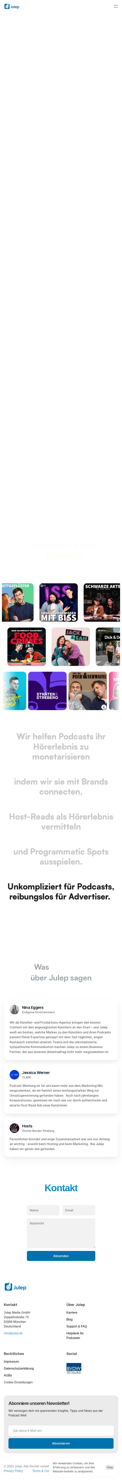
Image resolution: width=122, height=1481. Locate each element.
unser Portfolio (60, 566)
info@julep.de (13, 1333)
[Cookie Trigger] (18, 1382)
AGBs (8, 1375)
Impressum (11, 1361)
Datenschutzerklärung (19, 1368)
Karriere (71, 1312)
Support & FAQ (76, 1326)
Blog (69, 1319)
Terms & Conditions (45, 1471)
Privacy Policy (13, 1471)
